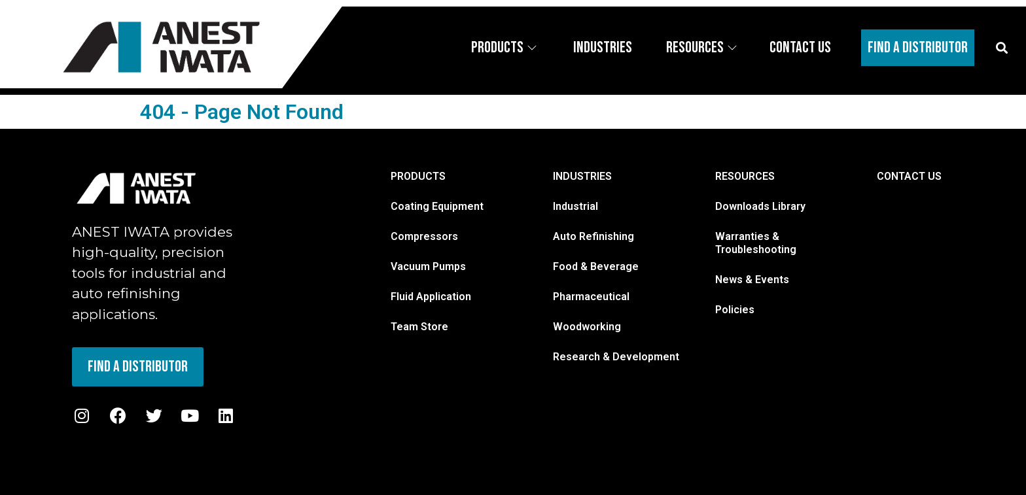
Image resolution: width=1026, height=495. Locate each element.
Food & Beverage (596, 266)
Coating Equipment (437, 206)
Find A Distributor (918, 47)
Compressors (424, 236)
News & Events (752, 279)
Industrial (575, 206)
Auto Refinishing (593, 236)
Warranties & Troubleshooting (755, 243)
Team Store (419, 326)
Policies (734, 309)
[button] (1002, 47)
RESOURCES (745, 176)
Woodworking (587, 326)
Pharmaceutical (591, 296)
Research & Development (616, 356)
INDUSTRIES (582, 176)
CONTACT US (909, 176)
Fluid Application (431, 296)
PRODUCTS (418, 176)
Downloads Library (760, 206)
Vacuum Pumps (428, 266)
